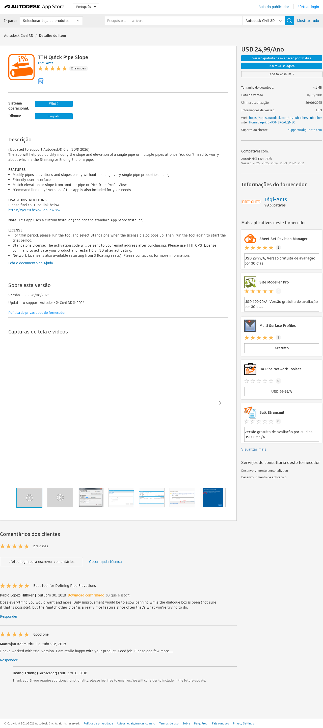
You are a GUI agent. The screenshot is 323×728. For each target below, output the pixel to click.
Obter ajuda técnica (105, 561)
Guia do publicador (273, 6)
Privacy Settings (243, 723)
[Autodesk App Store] (34, 7)
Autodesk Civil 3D (18, 35)
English (53, 116)
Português (86, 7)
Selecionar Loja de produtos (46, 20)
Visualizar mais (253, 449)
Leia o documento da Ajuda (30, 263)
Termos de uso (169, 723)
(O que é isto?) (118, 595)
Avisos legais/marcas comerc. (136, 723)
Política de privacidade (98, 723)
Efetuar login (308, 6)
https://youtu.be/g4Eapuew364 (34, 210)
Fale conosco (220, 723)
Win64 (53, 103)
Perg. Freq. (201, 723)
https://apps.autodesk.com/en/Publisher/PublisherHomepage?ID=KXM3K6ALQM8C (285, 120)
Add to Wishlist (282, 74)
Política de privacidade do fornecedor (37, 312)
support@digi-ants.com (305, 130)
